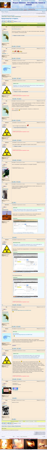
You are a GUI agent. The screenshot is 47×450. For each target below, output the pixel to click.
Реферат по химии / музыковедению (20, 91)
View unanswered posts (5, 15)
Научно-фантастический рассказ (20, 127)
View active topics (12, 15)
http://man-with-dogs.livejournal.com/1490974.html (21, 310)
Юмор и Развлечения (16, 16)
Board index (4, 16)
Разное (9, 16)
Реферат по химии (17, 146)
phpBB (20, 449)
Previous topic (39, 23)
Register (6, 11)
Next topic (43, 23)
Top (2, 46)
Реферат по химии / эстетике (18, 35)
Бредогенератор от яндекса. (10, 18)
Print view (3, 23)
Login (3, 11)
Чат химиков (15, 390)
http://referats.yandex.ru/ (16, 28)
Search (43, 11)
